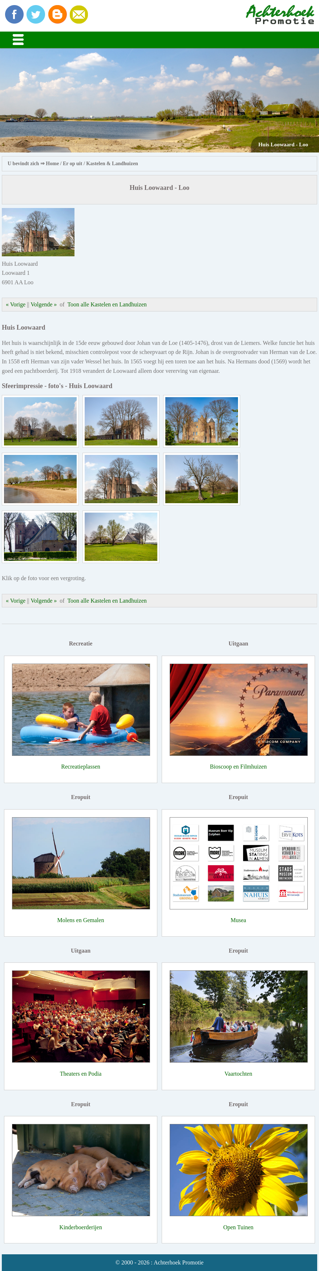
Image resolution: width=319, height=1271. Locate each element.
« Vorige (15, 304)
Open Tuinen (238, 1227)
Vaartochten (238, 1074)
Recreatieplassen (80, 766)
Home (52, 163)
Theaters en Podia (81, 1074)
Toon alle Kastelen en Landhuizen (106, 304)
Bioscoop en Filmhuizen (238, 766)
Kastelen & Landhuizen (112, 163)
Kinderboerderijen (80, 1227)
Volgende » (44, 304)
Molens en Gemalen (80, 920)
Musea (238, 920)
